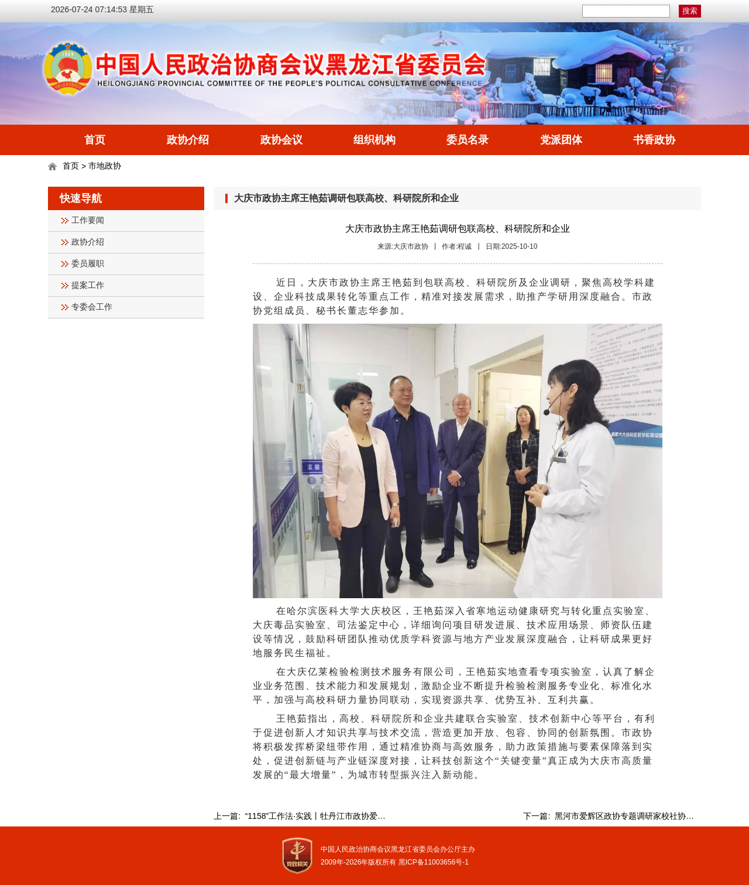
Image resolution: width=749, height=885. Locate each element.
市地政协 (104, 165)
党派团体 (561, 140)
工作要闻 (87, 220)
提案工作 (87, 285)
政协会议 (281, 140)
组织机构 (374, 140)
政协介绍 (188, 140)
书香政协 (654, 140)
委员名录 (467, 140)
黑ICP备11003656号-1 (433, 862)
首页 (94, 140)
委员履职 (87, 263)
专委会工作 (91, 307)
